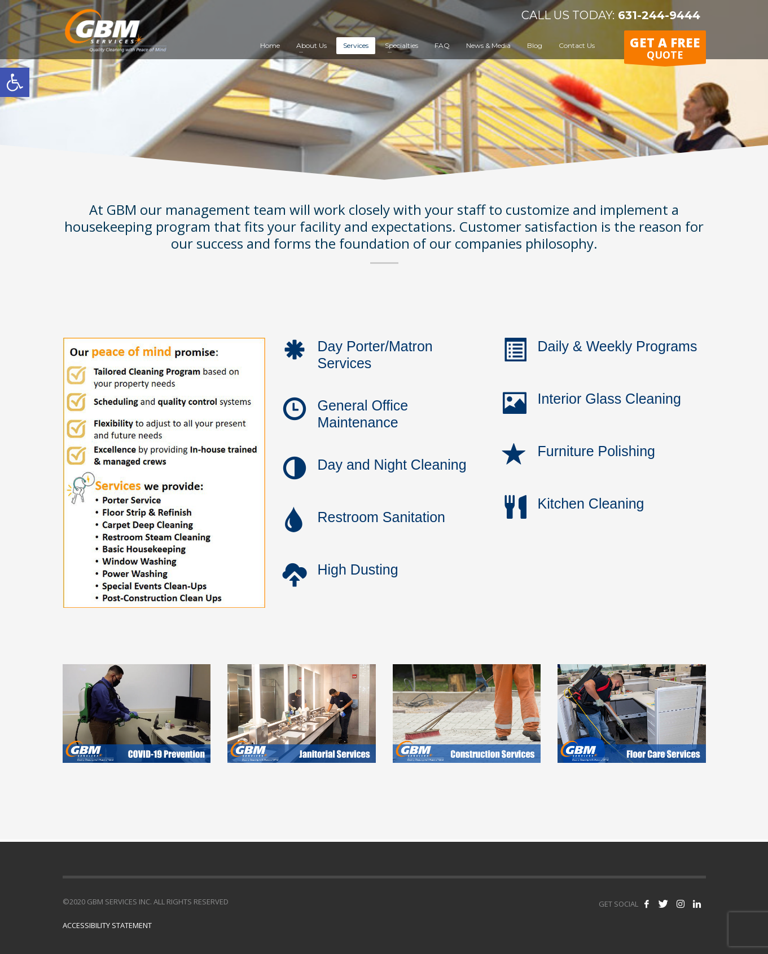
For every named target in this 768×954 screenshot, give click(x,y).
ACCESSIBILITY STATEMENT (107, 925)
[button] (14, 82)
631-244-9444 (657, 15)
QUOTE (665, 49)
